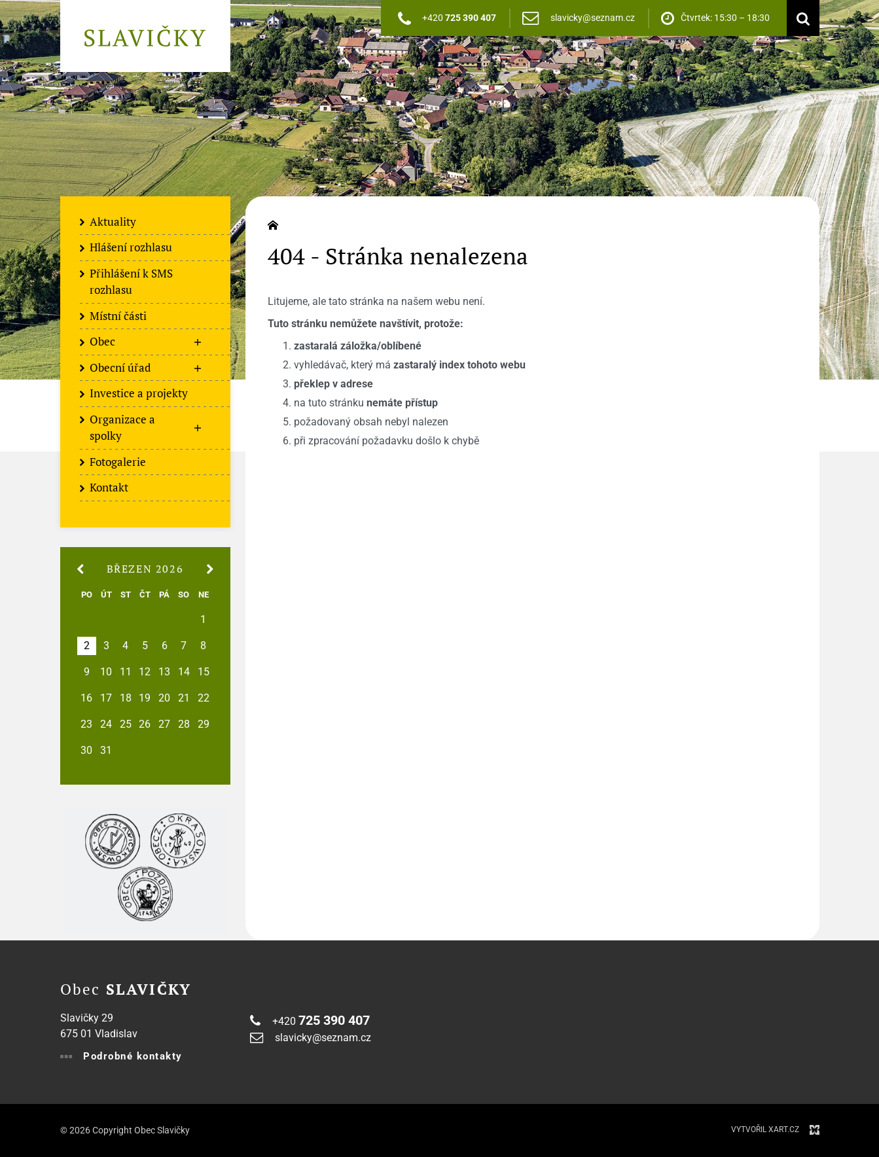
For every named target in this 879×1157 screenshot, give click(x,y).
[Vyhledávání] (799, 18)
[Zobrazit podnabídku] (198, 342)
